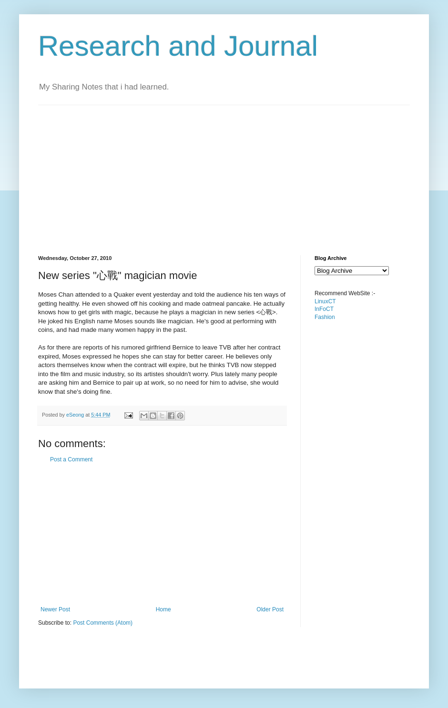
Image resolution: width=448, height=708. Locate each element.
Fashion (325, 317)
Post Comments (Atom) (102, 622)
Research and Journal (178, 46)
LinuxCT (325, 301)
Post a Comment (71, 459)
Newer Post (55, 609)
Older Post (270, 609)
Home (163, 609)
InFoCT (324, 309)
